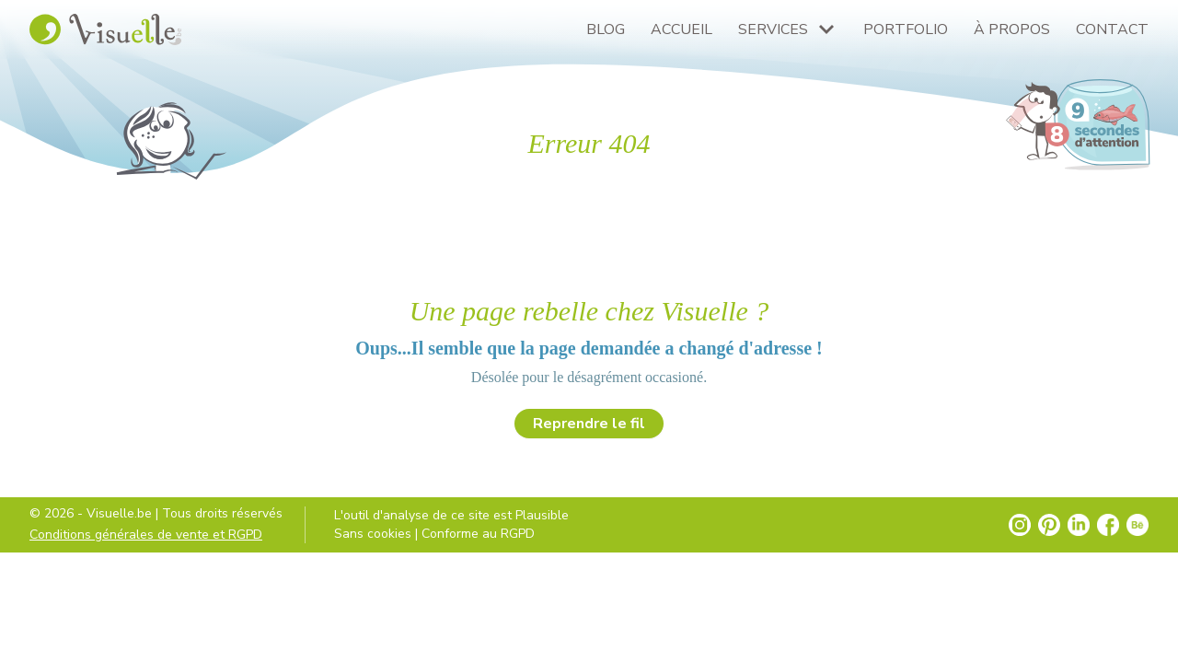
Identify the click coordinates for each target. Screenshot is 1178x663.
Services (773, 29)
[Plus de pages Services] (826, 29)
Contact (1112, 29)
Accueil (681, 29)
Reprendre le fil (589, 423)
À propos (1012, 29)
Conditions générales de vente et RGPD (145, 534)
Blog (605, 29)
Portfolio (905, 29)
